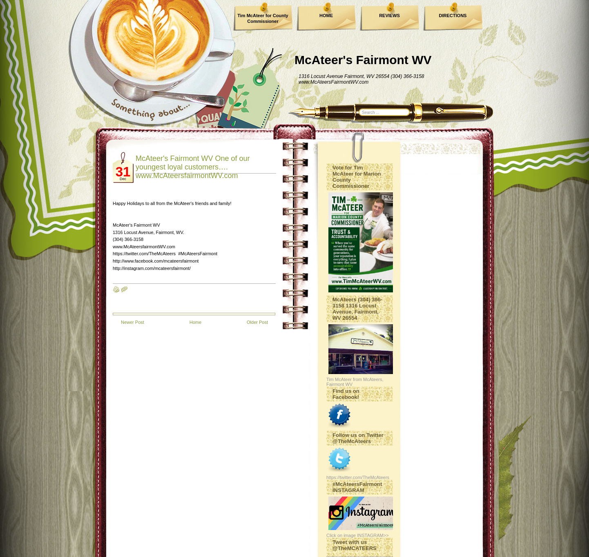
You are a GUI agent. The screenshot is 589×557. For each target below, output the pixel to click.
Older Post (257, 322)
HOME (326, 15)
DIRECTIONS (453, 15)
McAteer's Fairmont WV (363, 60)
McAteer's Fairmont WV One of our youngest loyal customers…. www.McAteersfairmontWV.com (193, 167)
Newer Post (132, 322)
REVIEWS (389, 15)
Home (195, 322)
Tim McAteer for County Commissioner (262, 18)
